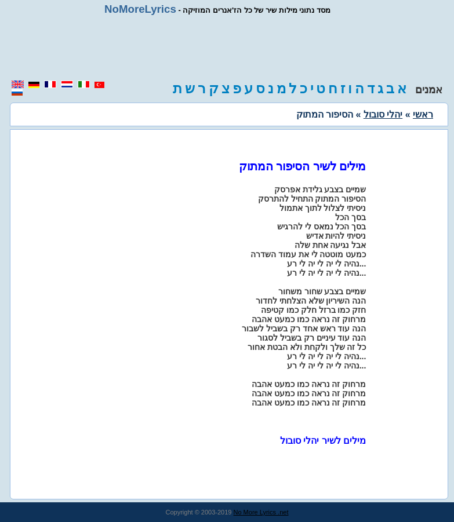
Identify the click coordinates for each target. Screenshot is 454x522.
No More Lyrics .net (261, 512)
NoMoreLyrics (140, 9)
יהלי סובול (383, 114)
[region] (227, 47)
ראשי (423, 114)
